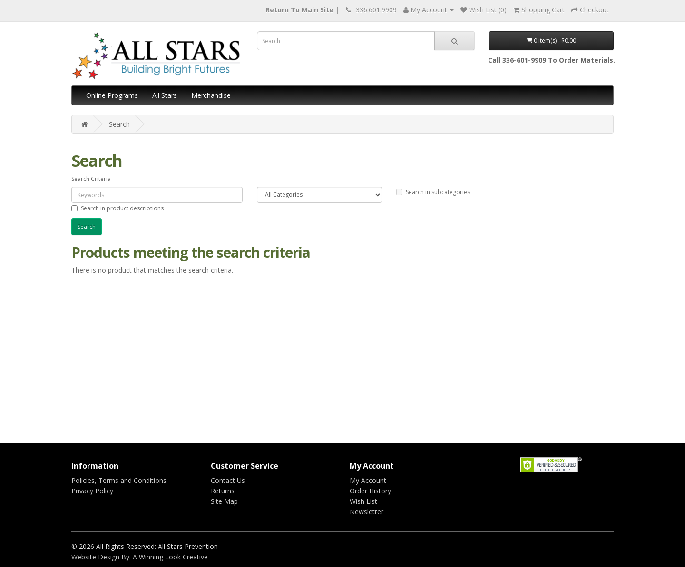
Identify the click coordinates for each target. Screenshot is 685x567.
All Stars (164, 95)
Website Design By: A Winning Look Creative (139, 556)
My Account (368, 480)
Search (119, 124)
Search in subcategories (433, 192)
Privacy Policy (92, 490)
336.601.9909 (376, 9)
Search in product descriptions (117, 208)
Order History (370, 490)
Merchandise (211, 95)
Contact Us (228, 480)
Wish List (363, 501)
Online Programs (112, 95)
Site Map (224, 501)
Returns (223, 490)
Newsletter (366, 511)
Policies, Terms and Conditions (118, 480)
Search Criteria (91, 179)
